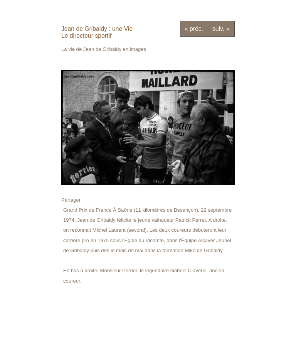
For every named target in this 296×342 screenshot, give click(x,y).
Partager (71, 200)
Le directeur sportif (86, 35)
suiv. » (220, 28)
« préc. (194, 28)
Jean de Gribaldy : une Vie (97, 28)
